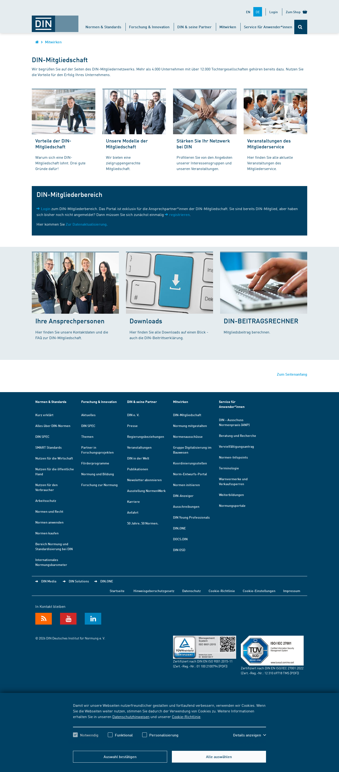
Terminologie (229, 468)
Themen (87, 436)
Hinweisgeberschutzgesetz (153, 591)
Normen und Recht (49, 511)
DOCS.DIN (180, 539)
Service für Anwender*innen (268, 26)
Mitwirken (227, 26)
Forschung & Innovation (149, 26)
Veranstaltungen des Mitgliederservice (269, 143)
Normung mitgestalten (190, 425)
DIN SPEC (42, 436)
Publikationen (137, 469)
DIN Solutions (79, 581)
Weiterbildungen (231, 494)
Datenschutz (191, 591)
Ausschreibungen (186, 506)
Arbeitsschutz (45, 500)
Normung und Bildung (97, 474)
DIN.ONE (179, 528)
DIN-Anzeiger (183, 495)
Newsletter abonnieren (144, 480)
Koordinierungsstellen (190, 463)
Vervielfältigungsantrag (236, 446)
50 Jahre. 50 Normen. (142, 523)
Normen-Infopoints (233, 457)
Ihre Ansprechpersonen (70, 321)
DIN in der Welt (138, 458)
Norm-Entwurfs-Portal (190, 474)
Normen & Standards (103, 26)
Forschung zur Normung (99, 485)
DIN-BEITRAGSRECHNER (261, 321)
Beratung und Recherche (237, 435)
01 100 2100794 (207, 666)
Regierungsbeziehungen (145, 436)
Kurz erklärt (44, 415)
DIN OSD (179, 550)
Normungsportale (232, 505)
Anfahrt (132, 512)
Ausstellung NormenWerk (146, 490)
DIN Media (48, 581)
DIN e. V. (133, 415)
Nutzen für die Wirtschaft (54, 458)
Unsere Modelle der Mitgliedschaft (127, 143)
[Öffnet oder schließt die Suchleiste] (300, 27)
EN (248, 12)
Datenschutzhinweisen (130, 716)
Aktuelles (88, 415)
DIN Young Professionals (191, 517)
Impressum (291, 591)
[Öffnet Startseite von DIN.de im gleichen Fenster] (55, 21)
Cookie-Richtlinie (186, 716)
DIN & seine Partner (194, 26)
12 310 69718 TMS (276, 672)
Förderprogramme (95, 463)
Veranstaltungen (139, 447)
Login (273, 12)
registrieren (179, 214)
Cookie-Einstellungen (259, 591)
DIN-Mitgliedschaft (187, 415)
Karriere (133, 501)
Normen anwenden (49, 522)
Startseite (117, 591)
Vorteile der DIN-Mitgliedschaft (53, 143)
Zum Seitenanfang (292, 374)
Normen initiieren (186, 485)
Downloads (145, 321)
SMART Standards (48, 447)
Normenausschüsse (188, 436)
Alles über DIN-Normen (52, 425)
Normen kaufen (47, 533)
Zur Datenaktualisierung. (87, 224)
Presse (132, 425)
